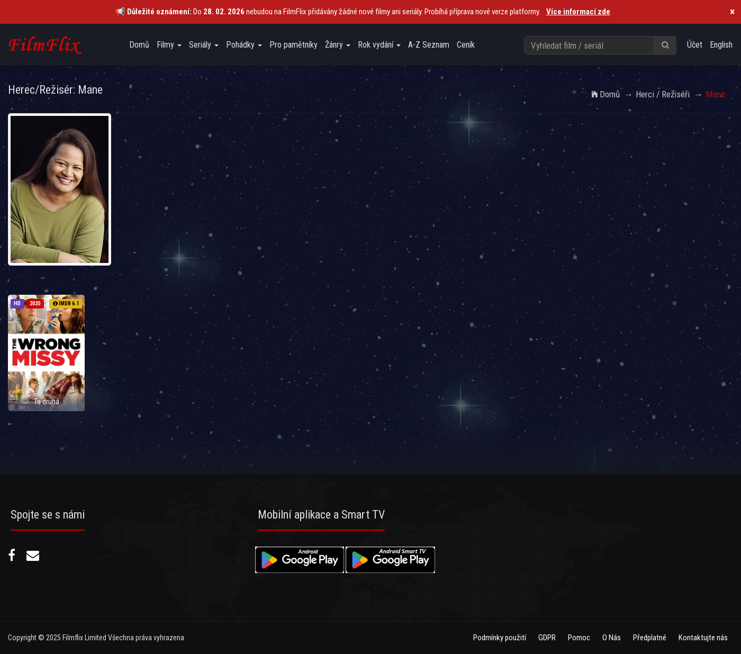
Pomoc (579, 637)
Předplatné (649, 637)
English (721, 45)
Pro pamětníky (293, 45)
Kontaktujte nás (703, 637)
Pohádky (244, 45)
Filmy (169, 45)
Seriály (204, 45)
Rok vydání (379, 45)
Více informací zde (578, 11)
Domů (139, 45)
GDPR (547, 637)
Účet (694, 45)
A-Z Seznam (428, 45)
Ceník (466, 45)
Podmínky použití (499, 637)
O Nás (611, 637)
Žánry (337, 45)
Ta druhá (46, 401)
